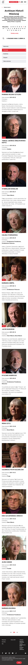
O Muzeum (21, 639)
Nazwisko (5, 46)
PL (20, 2)
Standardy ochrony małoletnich (22, 648)
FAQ (2, 643)
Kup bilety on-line (13, 1)
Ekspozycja (4, 639)
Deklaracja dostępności (22, 642)
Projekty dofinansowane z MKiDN (23, 644)
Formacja (5, 50)
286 (14, 632)
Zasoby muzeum (7, 7)
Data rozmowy (7, 61)
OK (19, 662)
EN (22, 2)
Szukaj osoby (14, 33)
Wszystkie (5, 26)
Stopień (5, 57)
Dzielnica (5, 54)
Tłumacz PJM (13, 639)
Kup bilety (4, 641)
